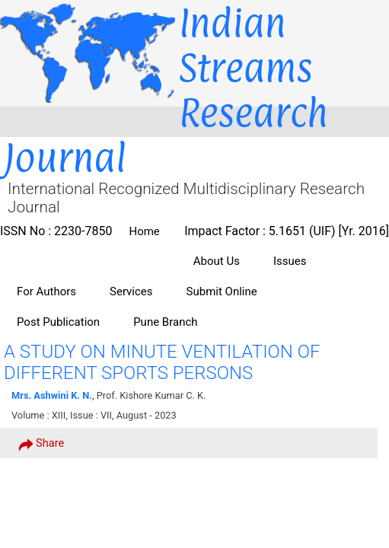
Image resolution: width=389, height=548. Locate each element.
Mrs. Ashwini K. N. (51, 395)
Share (41, 443)
